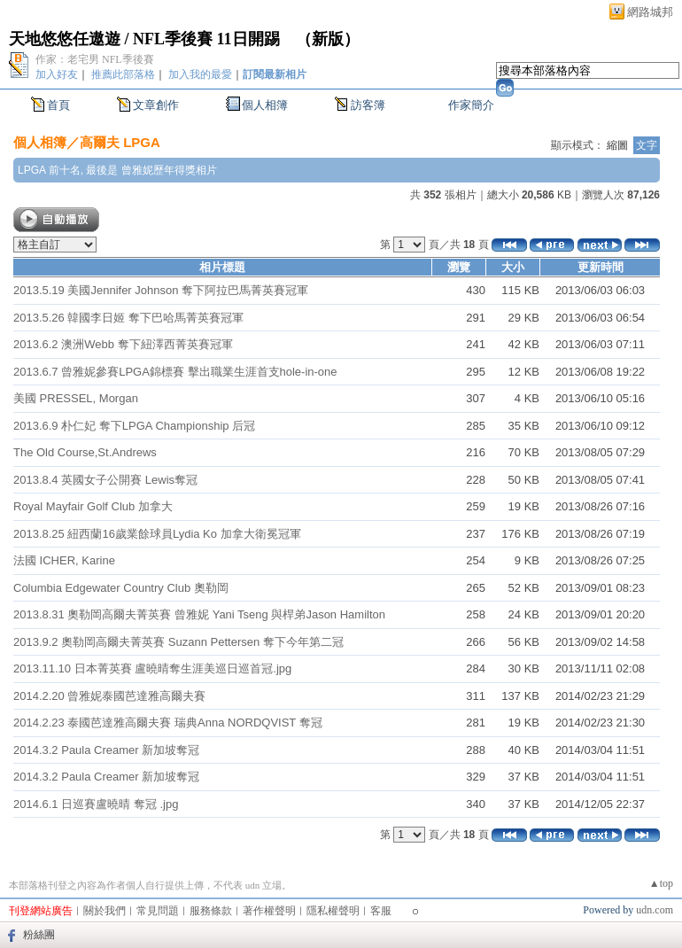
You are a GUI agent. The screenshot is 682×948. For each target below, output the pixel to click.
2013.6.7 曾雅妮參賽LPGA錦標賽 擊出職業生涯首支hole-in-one (175, 371)
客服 (380, 911)
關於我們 (104, 911)
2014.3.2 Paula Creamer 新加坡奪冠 (106, 750)
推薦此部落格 (123, 74)
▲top (661, 883)
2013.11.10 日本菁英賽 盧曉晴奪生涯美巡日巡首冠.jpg (152, 668)
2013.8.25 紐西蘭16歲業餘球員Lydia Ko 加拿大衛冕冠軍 (157, 533)
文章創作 (156, 105)
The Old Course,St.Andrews (85, 452)
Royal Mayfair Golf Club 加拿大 (93, 506)
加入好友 (56, 74)
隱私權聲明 (333, 911)
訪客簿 (368, 105)
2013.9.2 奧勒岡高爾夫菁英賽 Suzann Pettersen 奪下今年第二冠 (178, 642)
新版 (328, 39)
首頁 (58, 105)
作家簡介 (471, 105)
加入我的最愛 (200, 74)
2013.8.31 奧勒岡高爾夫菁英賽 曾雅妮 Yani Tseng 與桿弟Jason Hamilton (199, 614)
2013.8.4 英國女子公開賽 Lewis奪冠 (105, 479)
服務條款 (211, 911)
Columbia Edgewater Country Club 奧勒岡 (121, 587)
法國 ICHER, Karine (64, 560)
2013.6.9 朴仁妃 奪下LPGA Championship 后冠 (134, 425)
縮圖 (617, 145)
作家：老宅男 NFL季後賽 (94, 59)
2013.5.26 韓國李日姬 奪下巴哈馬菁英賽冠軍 (128, 317)
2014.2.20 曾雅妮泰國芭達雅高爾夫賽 (109, 696)
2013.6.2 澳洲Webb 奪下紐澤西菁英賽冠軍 (123, 344)
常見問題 (157, 911)
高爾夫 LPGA (120, 142)
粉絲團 (39, 935)
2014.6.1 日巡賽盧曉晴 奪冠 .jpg (95, 804)
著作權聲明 (269, 911)
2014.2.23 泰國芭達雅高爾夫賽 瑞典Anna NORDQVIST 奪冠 (167, 722)
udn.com (654, 910)
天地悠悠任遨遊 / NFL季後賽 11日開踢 (144, 39)
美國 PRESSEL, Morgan (75, 398)
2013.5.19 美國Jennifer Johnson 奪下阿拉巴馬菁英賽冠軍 (160, 290)
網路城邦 (650, 12)
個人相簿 (265, 105)
